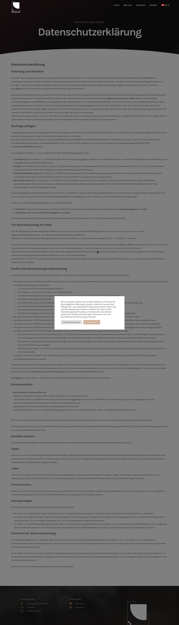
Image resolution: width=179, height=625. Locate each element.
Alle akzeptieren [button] (91, 322)
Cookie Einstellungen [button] (71, 322)
